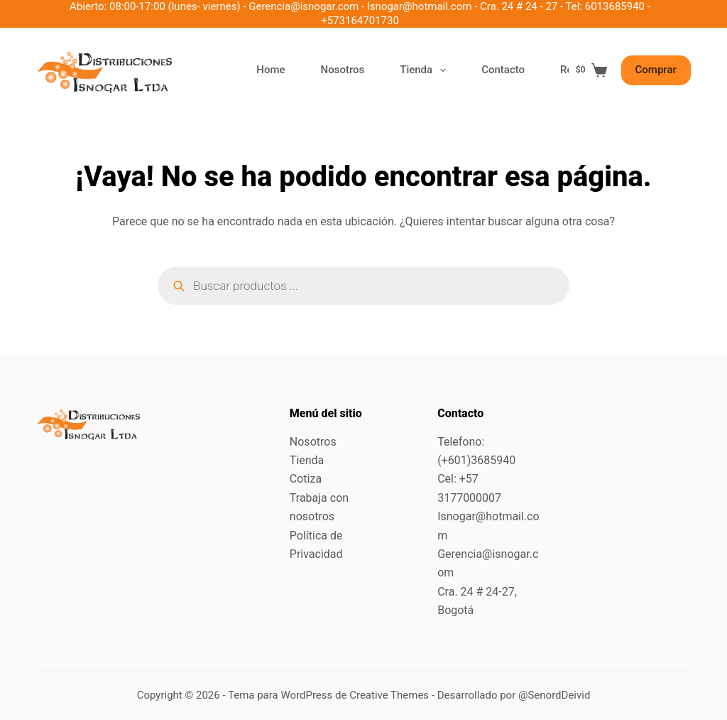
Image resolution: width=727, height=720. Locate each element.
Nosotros (343, 69)
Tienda (426, 70)
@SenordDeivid (554, 695)
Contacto (503, 69)
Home (270, 69)
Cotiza (306, 478)
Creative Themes (389, 695)
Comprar (656, 69)
